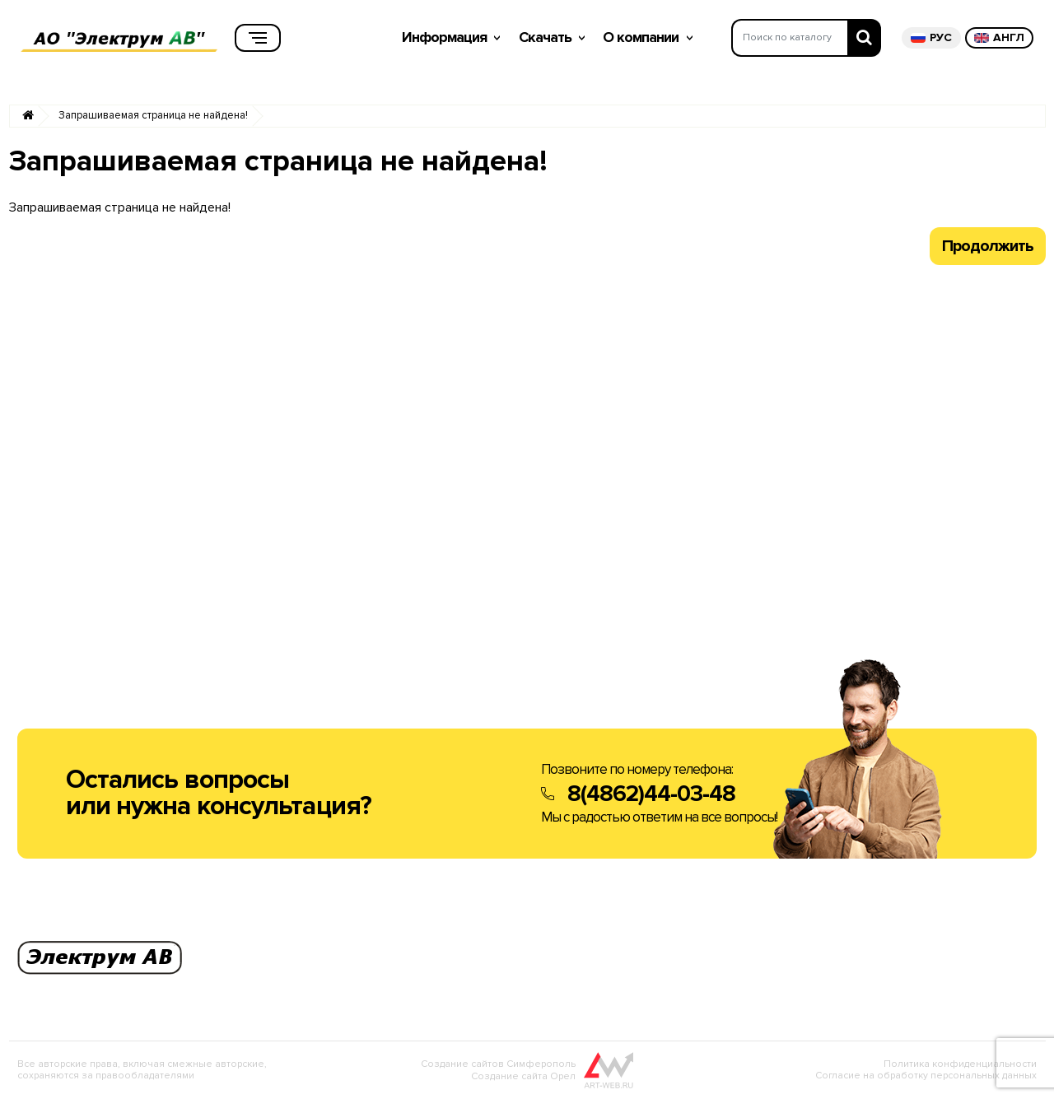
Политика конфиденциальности (960, 1064)
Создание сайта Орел (523, 1076)
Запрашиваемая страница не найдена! (153, 115)
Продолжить (987, 246)
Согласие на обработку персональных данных (926, 1075)
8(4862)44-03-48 (651, 794)
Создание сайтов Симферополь (498, 1064)
